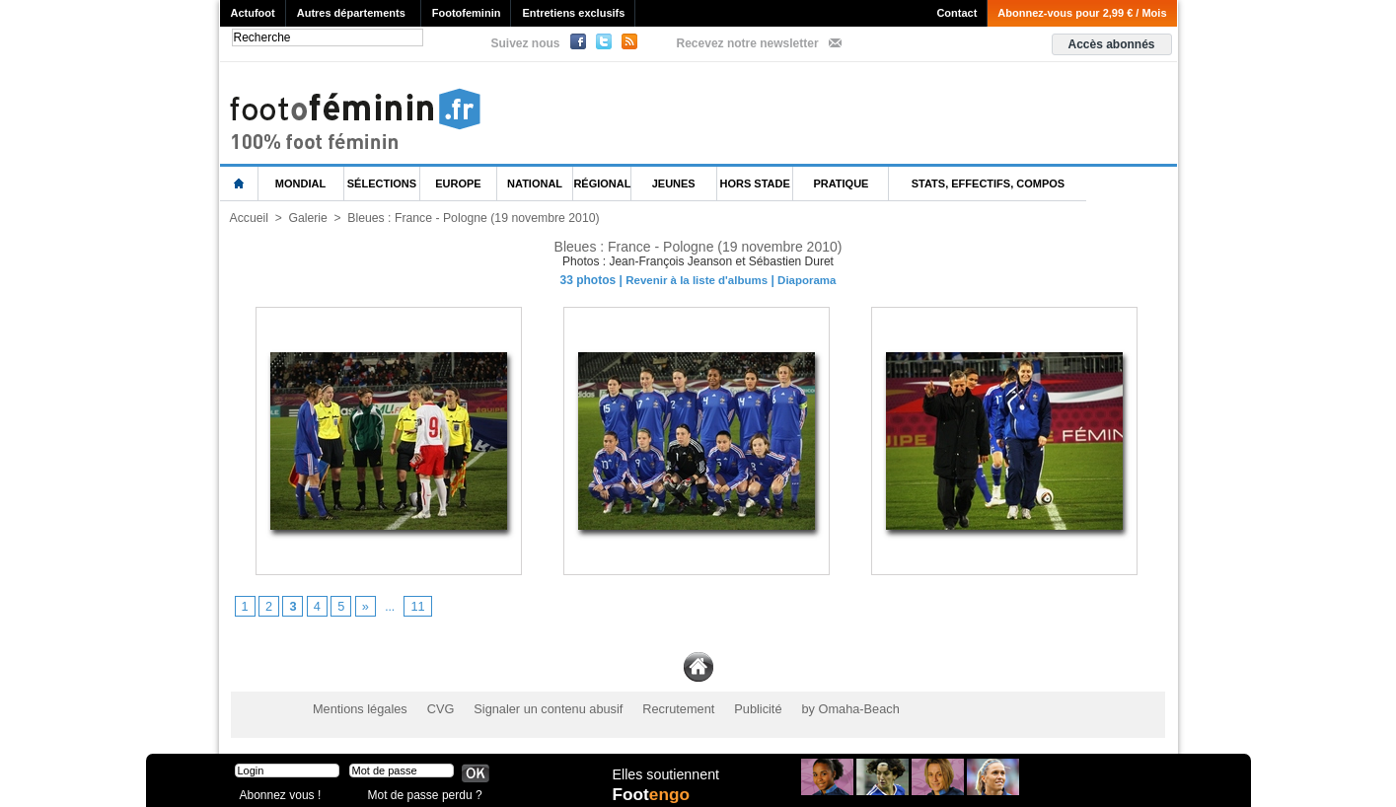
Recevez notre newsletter (748, 43)
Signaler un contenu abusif (537, 708)
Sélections (381, 183)
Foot (653, 794)
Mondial (300, 183)
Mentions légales (357, 708)
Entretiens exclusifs (573, 13)
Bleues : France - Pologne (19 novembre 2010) (469, 218)
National (534, 183)
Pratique (840, 183)
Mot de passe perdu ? (420, 791)
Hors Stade (755, 183)
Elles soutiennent (665, 774)
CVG (434, 708)
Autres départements (351, 13)
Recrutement (660, 708)
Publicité (736, 708)
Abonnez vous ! (277, 791)
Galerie (307, 218)
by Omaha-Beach (824, 708)
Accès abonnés (1110, 44)
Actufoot (253, 13)
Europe (457, 183)
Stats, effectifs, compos (988, 183)
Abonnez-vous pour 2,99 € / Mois (1081, 13)
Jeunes (674, 183)
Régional (601, 183)
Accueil (249, 218)
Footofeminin (466, 13)
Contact (956, 13)
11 (414, 607)
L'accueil (239, 184)
